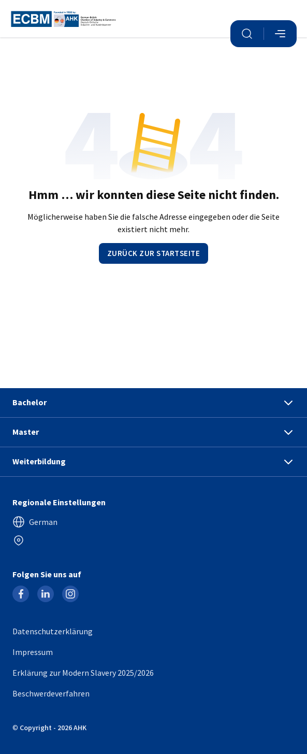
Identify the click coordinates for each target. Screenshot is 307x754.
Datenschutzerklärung (52, 631)
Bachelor (153, 402)
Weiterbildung (153, 462)
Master (153, 432)
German (34, 522)
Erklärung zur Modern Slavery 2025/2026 (83, 672)
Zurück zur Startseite (153, 253)
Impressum (32, 652)
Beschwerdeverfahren (51, 693)
